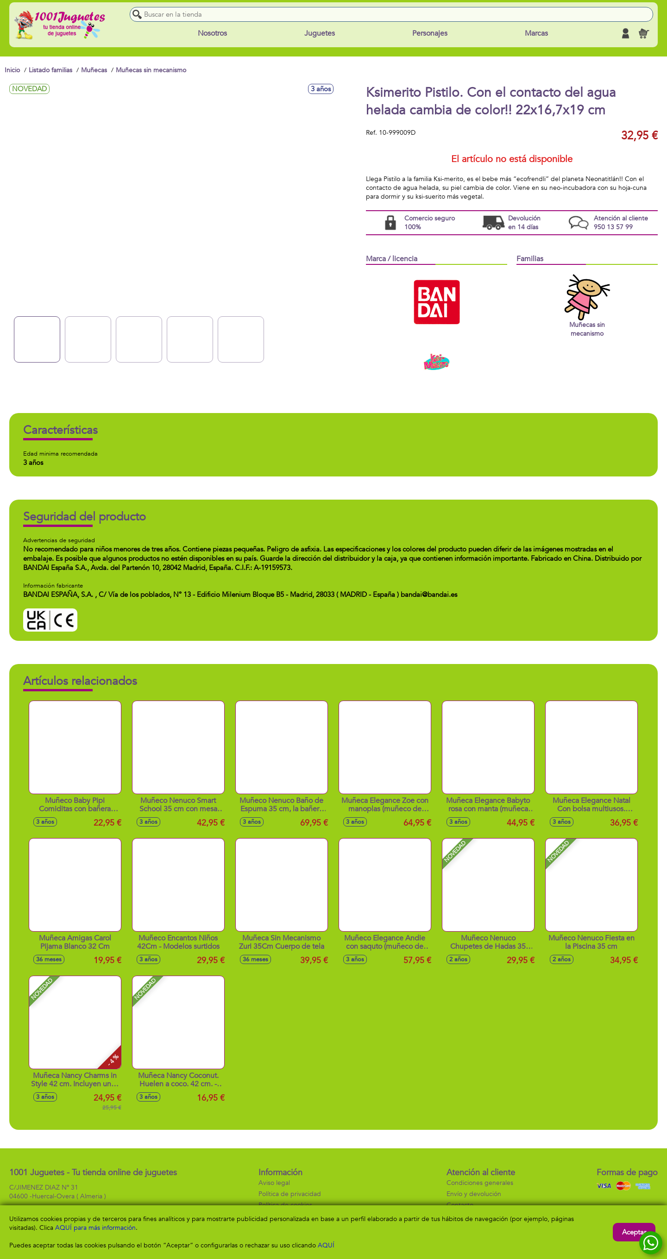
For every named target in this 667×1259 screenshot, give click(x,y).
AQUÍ (326, 1245)
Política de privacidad (289, 1194)
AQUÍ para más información (95, 1227)
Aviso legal (274, 1182)
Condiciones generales (480, 1182)
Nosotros (212, 33)
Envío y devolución (474, 1194)
